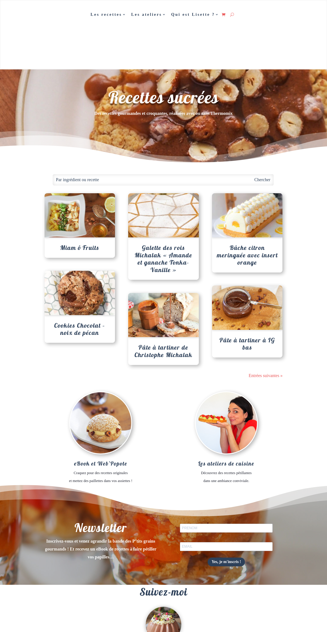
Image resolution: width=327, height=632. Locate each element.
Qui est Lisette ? (193, 14)
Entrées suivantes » (265, 375)
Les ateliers (146, 14)
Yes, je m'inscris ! (226, 562)
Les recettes (106, 14)
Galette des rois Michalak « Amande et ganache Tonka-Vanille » (163, 259)
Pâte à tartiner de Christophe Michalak (163, 351)
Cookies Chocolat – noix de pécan (79, 329)
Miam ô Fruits (79, 247)
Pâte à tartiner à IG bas (247, 343)
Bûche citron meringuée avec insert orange (247, 255)
